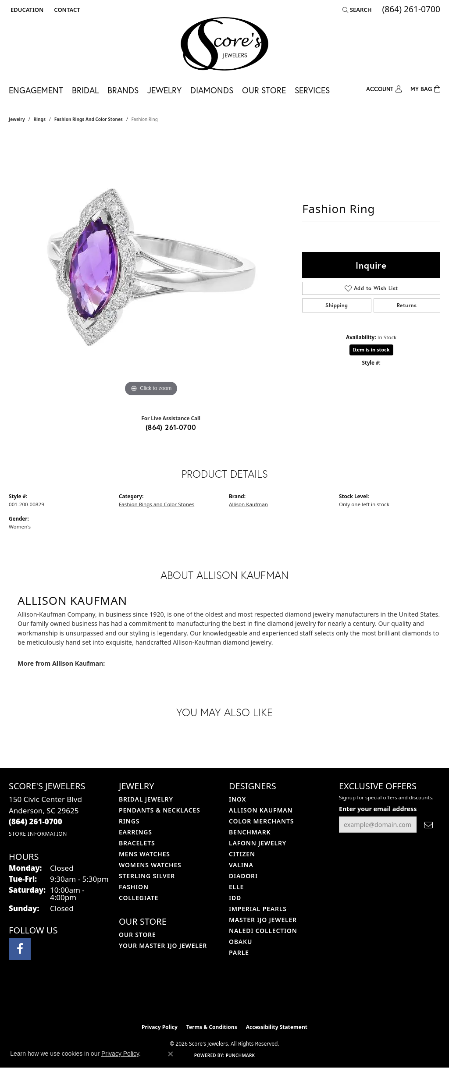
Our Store (264, 90)
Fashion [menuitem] (134, 887)
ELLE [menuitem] (236, 887)
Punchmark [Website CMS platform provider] (240, 1055)
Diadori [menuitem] (243, 876)
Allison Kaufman (248, 504)
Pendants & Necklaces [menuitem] (159, 810)
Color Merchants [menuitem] (261, 821)
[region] (151, 267)
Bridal (85, 90)
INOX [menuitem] (237, 799)
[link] (66, 9)
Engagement (36, 90)
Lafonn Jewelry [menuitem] (257, 843)
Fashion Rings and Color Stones (88, 119)
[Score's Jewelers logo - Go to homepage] (224, 44)
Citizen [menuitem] (242, 854)
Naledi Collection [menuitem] (263, 930)
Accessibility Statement (276, 1027)
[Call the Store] (35, 821)
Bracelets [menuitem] (137, 843)
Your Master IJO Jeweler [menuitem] (163, 945)
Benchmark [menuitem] (250, 832)
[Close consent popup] (170, 1054)
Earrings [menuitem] (135, 832)
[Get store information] (38, 833)
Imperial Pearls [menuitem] (258, 909)
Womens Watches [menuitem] (150, 865)
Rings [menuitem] (129, 821)
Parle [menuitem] (239, 952)
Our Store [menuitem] (137, 934)
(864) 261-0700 (171, 427)
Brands (123, 90)
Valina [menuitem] (241, 865)
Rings (40, 119)
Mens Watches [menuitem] (144, 854)
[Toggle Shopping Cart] (425, 88)
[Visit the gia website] (245, 997)
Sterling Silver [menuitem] (147, 876)
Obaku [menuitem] (240, 941)
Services (312, 90)
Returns (407, 305)
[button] (26, 9)
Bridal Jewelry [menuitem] (146, 799)
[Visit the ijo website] (202, 997)
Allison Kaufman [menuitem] (260, 810)
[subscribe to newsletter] (428, 824)
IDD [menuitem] (235, 898)
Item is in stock (371, 349)
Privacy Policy (160, 1027)
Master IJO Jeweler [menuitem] (263, 919)
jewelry (17, 119)
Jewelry (164, 90)
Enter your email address (378, 809)
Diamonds (211, 90)
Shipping (336, 305)
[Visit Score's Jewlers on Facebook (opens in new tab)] (20, 949)
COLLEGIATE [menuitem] (138, 898)
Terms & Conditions (211, 1027)
